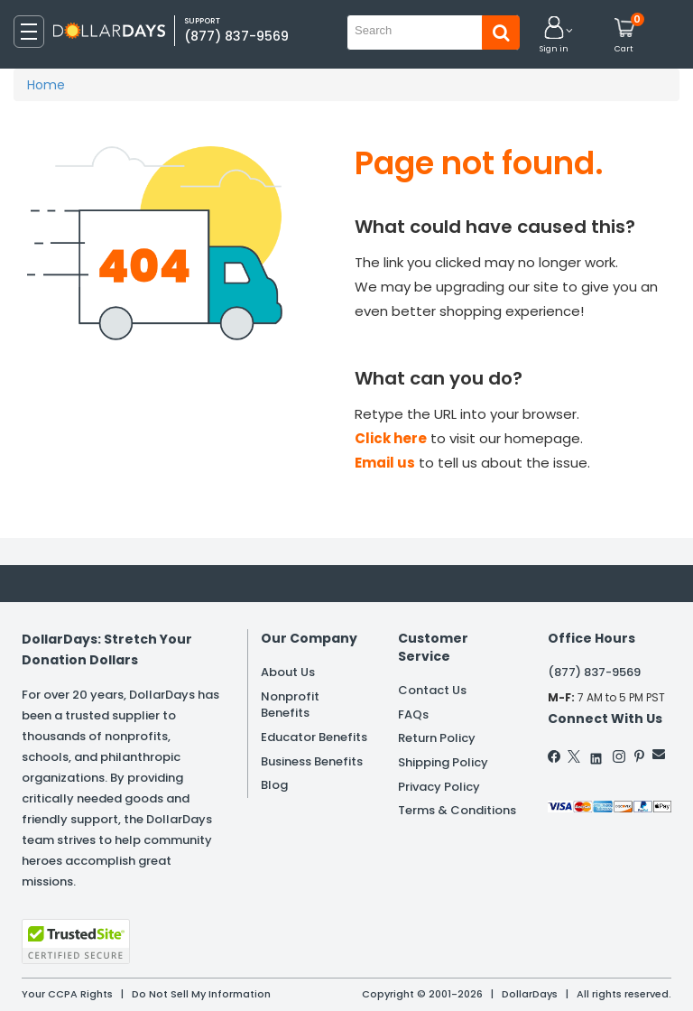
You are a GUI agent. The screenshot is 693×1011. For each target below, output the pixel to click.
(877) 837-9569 (236, 36)
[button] (554, 35)
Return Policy (437, 738)
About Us (288, 672)
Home (46, 85)
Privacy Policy (439, 786)
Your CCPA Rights (67, 994)
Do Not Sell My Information (201, 994)
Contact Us (432, 690)
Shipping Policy (443, 762)
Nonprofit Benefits (290, 705)
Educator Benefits (314, 737)
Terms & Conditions (457, 810)
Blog (274, 784)
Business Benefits (312, 761)
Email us (385, 462)
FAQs (413, 714)
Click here (391, 438)
